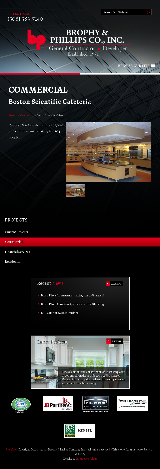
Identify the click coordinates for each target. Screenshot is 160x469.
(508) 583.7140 (25, 18)
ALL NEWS (116, 283)
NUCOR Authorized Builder (59, 313)
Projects (13, 115)
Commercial (27, 115)
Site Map (10, 450)
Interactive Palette (87, 459)
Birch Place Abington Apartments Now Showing (72, 304)
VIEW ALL (116, 341)
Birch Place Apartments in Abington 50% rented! (72, 295)
